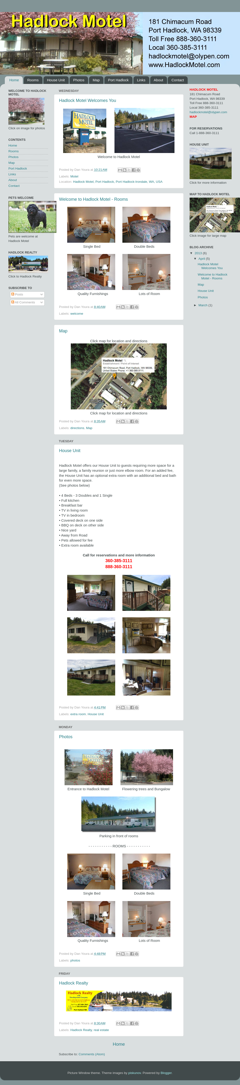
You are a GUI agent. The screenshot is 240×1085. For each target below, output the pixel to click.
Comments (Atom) (92, 1054)
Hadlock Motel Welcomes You (87, 100)
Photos (78, 80)
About (158, 80)
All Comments (23, 302)
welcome (76, 313)
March (203, 305)
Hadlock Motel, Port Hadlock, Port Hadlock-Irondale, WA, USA (117, 181)
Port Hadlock (118, 80)
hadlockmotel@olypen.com (208, 112)
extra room (78, 714)
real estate (101, 1030)
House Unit (56, 80)
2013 (199, 253)
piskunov (134, 1073)
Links (141, 80)
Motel (74, 176)
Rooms (33, 80)
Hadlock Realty (73, 983)
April (202, 258)
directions (77, 428)
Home (14, 80)
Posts (17, 294)
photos (75, 960)
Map (96, 80)
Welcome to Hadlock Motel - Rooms (93, 199)
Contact (177, 80)
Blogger (166, 1073)
